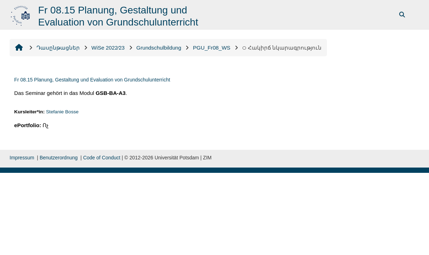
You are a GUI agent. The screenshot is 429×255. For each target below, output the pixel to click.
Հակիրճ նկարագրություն (282, 48)
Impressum (22, 157)
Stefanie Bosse (62, 111)
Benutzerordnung (59, 157)
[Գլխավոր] (21, 14)
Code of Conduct (101, 157)
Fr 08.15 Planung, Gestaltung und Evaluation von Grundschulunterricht (92, 80)
